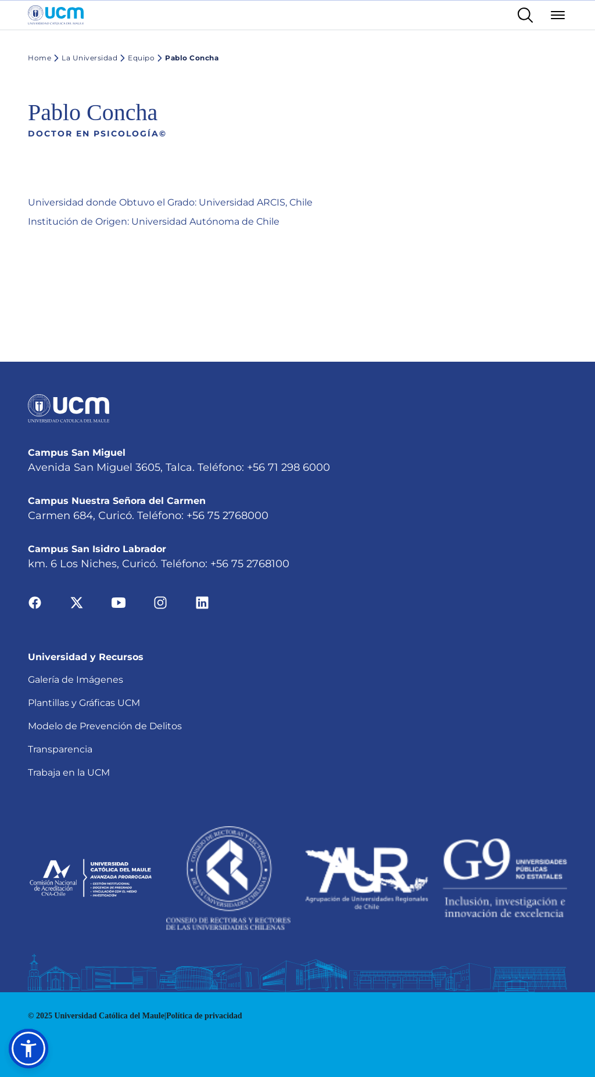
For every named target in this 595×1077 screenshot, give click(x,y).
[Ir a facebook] (35, 602)
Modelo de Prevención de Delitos (105, 726)
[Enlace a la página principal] (56, 15)
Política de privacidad (204, 1015)
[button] (28, 1048)
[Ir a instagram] (160, 602)
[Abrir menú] (558, 15)
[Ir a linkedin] (202, 602)
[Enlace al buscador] (525, 15)
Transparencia (60, 749)
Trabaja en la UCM (69, 772)
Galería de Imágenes (75, 679)
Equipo (136, 58)
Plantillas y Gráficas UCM (84, 702)
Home (39, 57)
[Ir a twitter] (77, 602)
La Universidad (84, 58)
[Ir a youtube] (119, 602)
